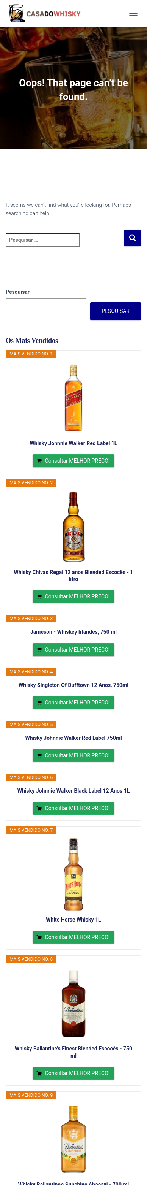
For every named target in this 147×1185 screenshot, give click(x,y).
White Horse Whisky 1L (73, 920)
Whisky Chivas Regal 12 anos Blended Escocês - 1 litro (73, 575)
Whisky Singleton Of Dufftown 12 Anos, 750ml (73, 685)
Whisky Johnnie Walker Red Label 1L (73, 443)
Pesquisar (18, 292)
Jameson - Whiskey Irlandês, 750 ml (73, 632)
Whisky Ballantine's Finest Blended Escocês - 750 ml (73, 1051)
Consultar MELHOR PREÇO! (77, 461)
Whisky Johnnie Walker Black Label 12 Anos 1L (73, 791)
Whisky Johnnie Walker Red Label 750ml (73, 738)
